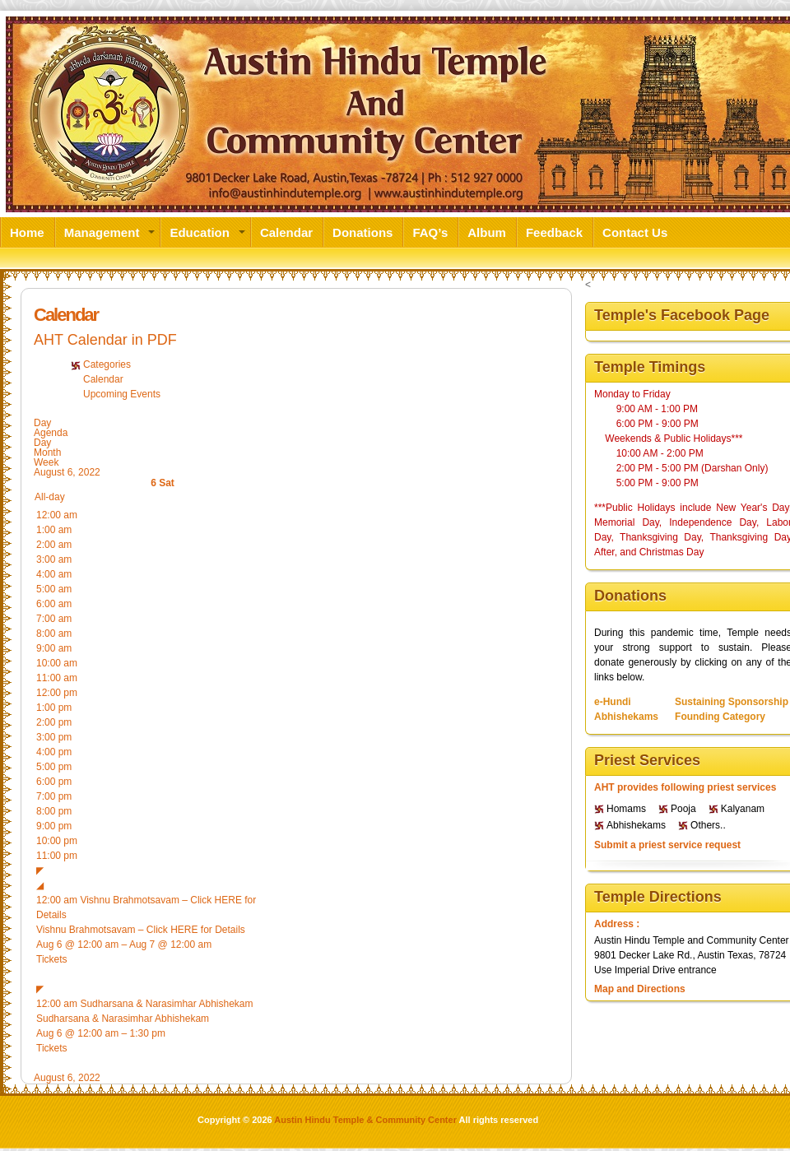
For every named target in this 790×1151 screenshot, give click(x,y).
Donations (362, 232)
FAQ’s (430, 232)
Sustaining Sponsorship (731, 702)
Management (102, 232)
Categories (107, 364)
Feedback (554, 232)
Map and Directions (639, 989)
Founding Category (720, 716)
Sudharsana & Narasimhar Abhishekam (122, 1018)
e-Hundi (612, 702)
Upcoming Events (121, 394)
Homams (626, 809)
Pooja (683, 809)
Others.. (708, 825)
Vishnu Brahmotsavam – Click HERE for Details (140, 929)
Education (200, 232)
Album (486, 232)
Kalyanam (742, 809)
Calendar (286, 232)
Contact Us (634, 232)
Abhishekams (626, 716)
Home (27, 232)
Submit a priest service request (667, 845)
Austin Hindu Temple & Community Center (365, 1120)
